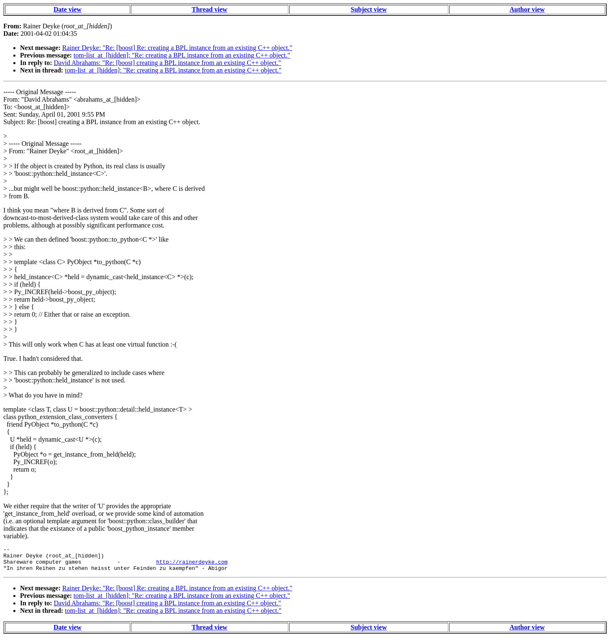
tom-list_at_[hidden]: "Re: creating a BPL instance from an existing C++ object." (182, 55)
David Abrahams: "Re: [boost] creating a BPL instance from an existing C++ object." (167, 62)
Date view (67, 9)
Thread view (209, 9)
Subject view (369, 9)
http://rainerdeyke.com (192, 565)
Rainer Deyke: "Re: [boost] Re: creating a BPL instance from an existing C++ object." (177, 47)
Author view (527, 9)
